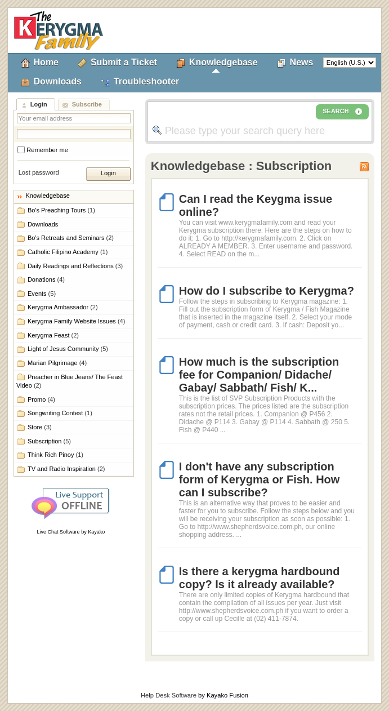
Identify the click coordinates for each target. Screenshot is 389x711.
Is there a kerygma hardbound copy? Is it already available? (259, 577)
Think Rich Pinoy (55, 454)
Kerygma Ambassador (63, 307)
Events (42, 293)
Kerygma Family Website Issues (76, 321)
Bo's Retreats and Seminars (71, 237)
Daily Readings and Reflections (75, 266)
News (302, 62)
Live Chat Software (58, 532)
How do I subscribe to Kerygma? (266, 291)
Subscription (49, 441)
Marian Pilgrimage (57, 362)
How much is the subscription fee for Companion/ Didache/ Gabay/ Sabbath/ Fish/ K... (259, 375)
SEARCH (342, 111)
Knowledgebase (223, 62)
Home (46, 62)
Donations (46, 279)
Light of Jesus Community (68, 348)
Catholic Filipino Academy (68, 251)
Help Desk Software (168, 695)
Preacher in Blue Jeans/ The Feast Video (69, 381)
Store (40, 427)
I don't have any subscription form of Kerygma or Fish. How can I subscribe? (259, 479)
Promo (41, 399)
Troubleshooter (146, 81)
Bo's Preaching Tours (61, 210)
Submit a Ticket (124, 62)
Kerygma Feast (53, 335)
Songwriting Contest (60, 413)
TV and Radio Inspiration (66, 468)
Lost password (39, 172)
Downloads (58, 81)
